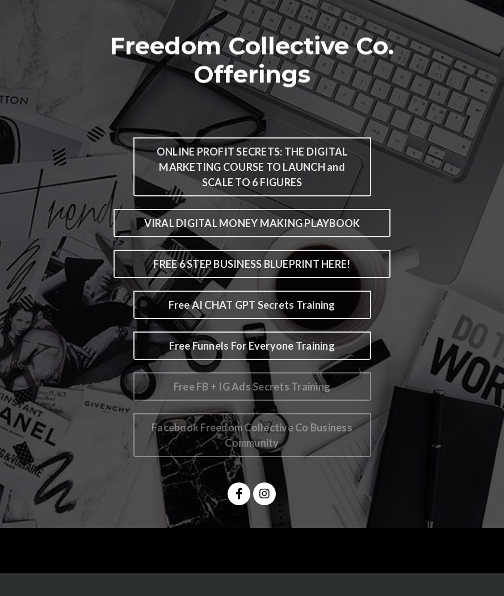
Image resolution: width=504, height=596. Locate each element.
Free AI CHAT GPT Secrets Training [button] (252, 305)
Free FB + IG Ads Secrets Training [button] (252, 386)
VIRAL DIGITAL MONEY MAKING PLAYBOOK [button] (252, 223)
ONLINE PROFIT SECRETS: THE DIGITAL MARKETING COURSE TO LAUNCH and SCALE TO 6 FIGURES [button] (252, 166)
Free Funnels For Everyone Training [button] (252, 345)
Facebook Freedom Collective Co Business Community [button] (252, 435)
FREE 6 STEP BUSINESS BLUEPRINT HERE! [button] (251, 264)
